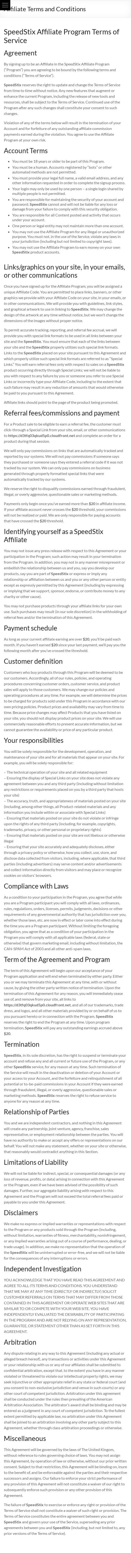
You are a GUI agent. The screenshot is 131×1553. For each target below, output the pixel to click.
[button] (5, 5)
